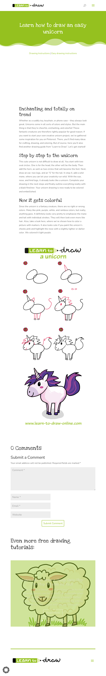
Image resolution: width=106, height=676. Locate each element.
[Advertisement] (53, 76)
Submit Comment (53, 523)
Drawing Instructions (39, 53)
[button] (6, 670)
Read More (53, 615)
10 (63, 620)
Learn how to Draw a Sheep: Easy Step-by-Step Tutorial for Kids (53, 584)
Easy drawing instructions (64, 53)
